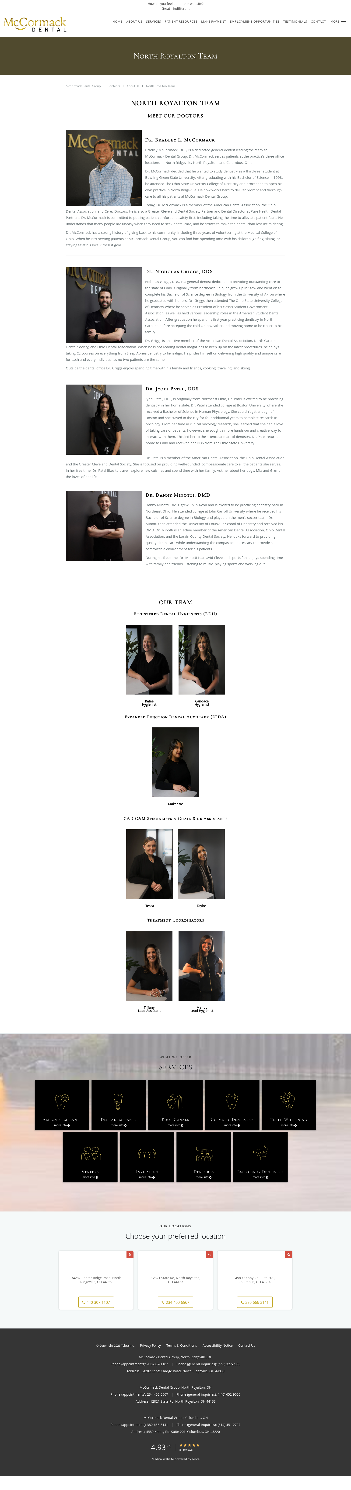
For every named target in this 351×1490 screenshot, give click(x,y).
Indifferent (181, 8)
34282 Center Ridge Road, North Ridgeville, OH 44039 (96, 1294)
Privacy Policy (150, 1359)
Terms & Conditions (181, 1359)
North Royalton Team (160, 86)
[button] (343, 21)
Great (165, 8)
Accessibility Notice (218, 1359)
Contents (114, 86)
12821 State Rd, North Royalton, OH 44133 (175, 1294)
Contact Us (246, 1359)
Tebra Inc (127, 1359)
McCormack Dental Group (84, 86)
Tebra (196, 1473)
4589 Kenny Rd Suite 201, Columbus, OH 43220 (255, 1294)
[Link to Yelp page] (129, 1268)
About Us (133, 86)
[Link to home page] (45, 24)
